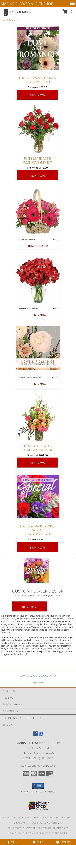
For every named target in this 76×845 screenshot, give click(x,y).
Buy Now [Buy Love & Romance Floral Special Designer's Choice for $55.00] (37, 547)
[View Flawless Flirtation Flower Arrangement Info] (38, 416)
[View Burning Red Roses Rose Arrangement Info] (38, 128)
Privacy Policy (16, 833)
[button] (67, 12)
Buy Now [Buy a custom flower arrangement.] (29, 607)
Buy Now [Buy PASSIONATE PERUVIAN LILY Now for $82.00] (40, 315)
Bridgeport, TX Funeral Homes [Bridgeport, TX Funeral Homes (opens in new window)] (21, 817)
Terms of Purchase (39, 833)
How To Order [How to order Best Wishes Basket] (38, 246)
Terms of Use (60, 833)
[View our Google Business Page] (40, 735)
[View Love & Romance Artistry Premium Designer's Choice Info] (38, 347)
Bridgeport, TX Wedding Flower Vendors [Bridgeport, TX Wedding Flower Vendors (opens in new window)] (38, 822)
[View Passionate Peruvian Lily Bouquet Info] (38, 279)
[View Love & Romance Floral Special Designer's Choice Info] (38, 496)
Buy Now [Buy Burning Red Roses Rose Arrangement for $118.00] (37, 176)
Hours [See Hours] (63, 842)
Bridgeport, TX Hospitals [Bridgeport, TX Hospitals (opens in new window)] (56, 817)
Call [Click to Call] (13, 842)
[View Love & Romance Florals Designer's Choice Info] (38, 48)
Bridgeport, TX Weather (22, 828)
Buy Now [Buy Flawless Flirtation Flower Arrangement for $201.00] (37, 463)
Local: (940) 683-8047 (38, 758)
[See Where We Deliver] (38, 682)
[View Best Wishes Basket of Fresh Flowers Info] (38, 209)
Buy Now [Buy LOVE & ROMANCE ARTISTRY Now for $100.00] (40, 384)
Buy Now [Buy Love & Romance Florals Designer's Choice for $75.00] (37, 95)
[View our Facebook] (35, 735)
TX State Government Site (53, 828)
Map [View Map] (38, 842)
